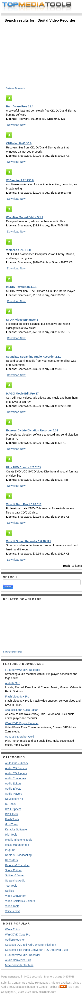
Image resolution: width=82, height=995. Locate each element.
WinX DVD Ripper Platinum (21, 723)
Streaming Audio (15, 880)
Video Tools (12, 906)
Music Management (17, 844)
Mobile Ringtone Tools (18, 839)
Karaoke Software (16, 829)
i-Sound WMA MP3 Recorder (22, 669)
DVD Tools (11, 814)
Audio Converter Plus (18, 960)
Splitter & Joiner (14, 875)
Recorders (11, 860)
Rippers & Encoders (17, 865)
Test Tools (11, 885)
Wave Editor (12, 929)
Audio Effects (13, 788)
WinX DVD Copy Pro (17, 934)
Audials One (12, 683)
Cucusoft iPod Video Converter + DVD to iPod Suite (36, 949)
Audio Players (13, 793)
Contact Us (18, 982)
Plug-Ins (10, 849)
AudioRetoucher (15, 939)
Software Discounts (15, 88)
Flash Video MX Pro (17, 696)
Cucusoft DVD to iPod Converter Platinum (30, 944)
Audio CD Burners (16, 768)
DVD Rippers (13, 809)
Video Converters (15, 895)
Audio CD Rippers (16, 773)
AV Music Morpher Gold (19, 736)
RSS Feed (69, 986)
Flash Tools (12, 819)
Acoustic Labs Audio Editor (21, 709)
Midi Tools (11, 834)
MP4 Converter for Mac (19, 965)
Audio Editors (13, 783)
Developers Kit (14, 798)
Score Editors (13, 870)
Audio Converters (15, 778)
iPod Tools (11, 824)
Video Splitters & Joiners (20, 901)
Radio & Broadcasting (18, 855)
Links (76, 982)
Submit (5, 982)
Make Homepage (38, 982)
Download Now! (16, 124)
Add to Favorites (61, 982)
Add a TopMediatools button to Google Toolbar (29, 986)
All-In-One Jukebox (16, 763)
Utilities (9, 890)
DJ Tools (10, 804)
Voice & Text (12, 911)
